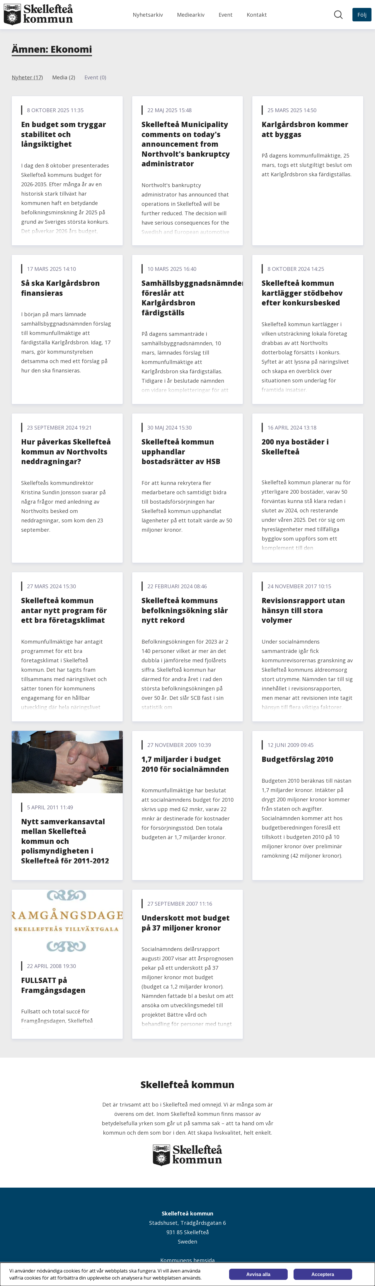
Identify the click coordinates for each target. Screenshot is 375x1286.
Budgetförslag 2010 (297, 759)
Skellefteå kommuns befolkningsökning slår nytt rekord (185, 610)
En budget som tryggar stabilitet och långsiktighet (63, 134)
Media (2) (63, 77)
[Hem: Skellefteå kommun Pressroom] (38, 15)
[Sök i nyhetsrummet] (338, 14)
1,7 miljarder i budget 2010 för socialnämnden (185, 764)
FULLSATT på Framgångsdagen (53, 985)
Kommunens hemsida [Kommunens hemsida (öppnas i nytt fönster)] (187, 1260)
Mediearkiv (190, 14)
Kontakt (257, 14)
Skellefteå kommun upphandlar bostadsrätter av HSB (181, 451)
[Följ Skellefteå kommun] (361, 14)
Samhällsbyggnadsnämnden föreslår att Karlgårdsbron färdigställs (194, 297)
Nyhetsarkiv (148, 14)
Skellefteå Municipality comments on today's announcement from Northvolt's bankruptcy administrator (186, 143)
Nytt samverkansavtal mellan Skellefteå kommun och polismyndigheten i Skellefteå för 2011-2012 (65, 841)
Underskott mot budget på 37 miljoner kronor (186, 923)
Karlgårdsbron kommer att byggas (305, 129)
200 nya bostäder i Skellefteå (295, 446)
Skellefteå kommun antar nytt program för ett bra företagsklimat (64, 610)
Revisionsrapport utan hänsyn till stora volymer (303, 610)
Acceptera (322, 1274)
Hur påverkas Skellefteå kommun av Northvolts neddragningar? (66, 451)
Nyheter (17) (27, 77)
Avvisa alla (258, 1274)
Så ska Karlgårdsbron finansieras (60, 288)
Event (226, 14)
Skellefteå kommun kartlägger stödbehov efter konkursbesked (302, 292)
